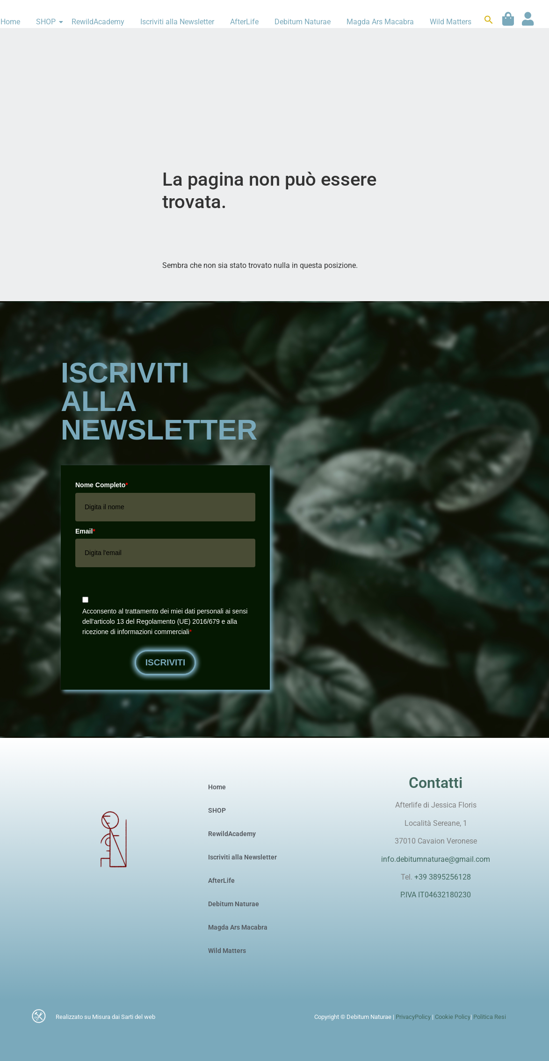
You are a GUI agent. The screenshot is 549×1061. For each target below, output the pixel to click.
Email (85, 531)
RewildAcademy (98, 21)
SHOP (47, 21)
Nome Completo (101, 485)
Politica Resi (489, 1016)
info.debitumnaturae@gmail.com (435, 859)
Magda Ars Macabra (380, 21)
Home (217, 787)
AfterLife (244, 21)
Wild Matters (450, 21)
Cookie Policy (451, 1016)
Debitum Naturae (302, 21)
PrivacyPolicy (413, 1016)
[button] (488, 21)
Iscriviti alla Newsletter (177, 21)
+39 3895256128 (442, 877)
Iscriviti (165, 662)
